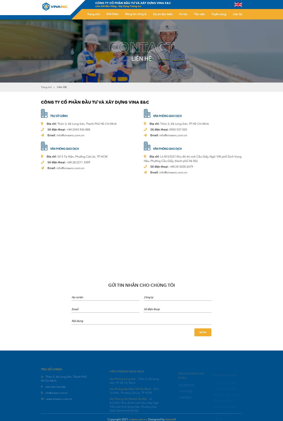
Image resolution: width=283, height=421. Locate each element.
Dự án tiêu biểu (162, 14)
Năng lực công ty (136, 14)
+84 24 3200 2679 (181, 167)
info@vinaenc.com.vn (70, 136)
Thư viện (199, 14)
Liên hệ (237, 14)
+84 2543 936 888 (78, 130)
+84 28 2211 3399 (78, 163)
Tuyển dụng (219, 14)
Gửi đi (202, 332)
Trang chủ (93, 14)
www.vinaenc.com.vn (59, 405)
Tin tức (183, 14)
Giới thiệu (112, 14)
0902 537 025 (178, 130)
